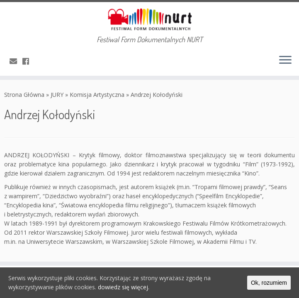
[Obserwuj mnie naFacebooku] (28, 61)
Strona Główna (24, 95)
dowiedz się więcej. (123, 287)
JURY (57, 95)
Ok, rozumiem (269, 282)
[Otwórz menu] (285, 61)
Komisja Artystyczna (97, 95)
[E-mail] (16, 61)
